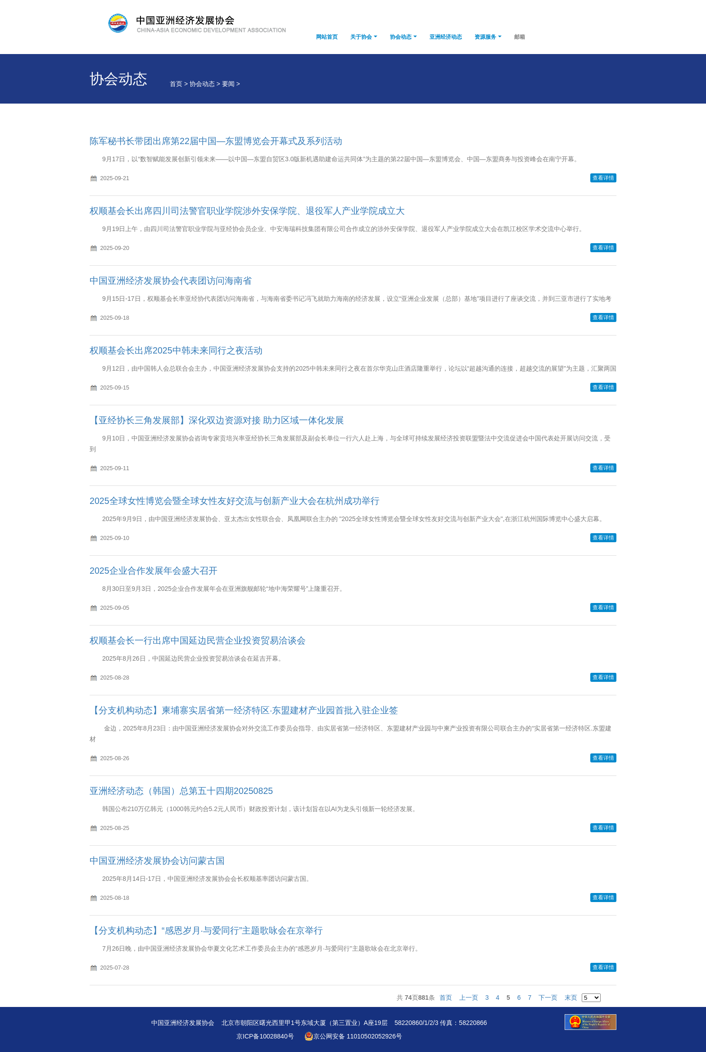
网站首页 (327, 37)
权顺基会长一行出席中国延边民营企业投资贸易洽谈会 (198, 640)
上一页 (468, 997)
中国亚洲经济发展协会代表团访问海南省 (171, 281)
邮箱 (519, 37)
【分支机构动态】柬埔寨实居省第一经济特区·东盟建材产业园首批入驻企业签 (244, 710)
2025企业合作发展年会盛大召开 (153, 571)
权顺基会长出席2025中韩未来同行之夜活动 (176, 350)
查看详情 (603, 178)
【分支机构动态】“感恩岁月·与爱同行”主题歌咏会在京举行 (206, 930)
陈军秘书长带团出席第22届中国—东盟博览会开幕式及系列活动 (216, 141)
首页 (445, 997)
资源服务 (485, 37)
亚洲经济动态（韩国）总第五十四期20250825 (181, 791)
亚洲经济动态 (446, 37)
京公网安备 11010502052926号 (353, 1036)
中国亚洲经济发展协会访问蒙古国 (157, 861)
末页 (571, 997)
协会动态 (401, 37)
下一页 (548, 997)
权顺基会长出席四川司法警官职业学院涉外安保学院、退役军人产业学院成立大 (247, 211)
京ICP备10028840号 (265, 1036)
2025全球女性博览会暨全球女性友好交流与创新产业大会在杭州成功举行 (235, 501)
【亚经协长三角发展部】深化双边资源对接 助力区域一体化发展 (217, 420)
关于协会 (361, 37)
